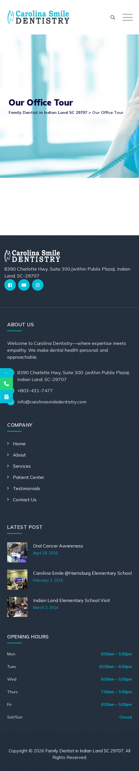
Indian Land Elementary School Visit (71, 600)
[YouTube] (24, 285)
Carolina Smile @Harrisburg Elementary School (82, 573)
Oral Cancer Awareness (58, 546)
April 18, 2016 (45, 553)
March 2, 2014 (45, 607)
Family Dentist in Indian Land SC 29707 (84, 750)
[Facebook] (10, 285)
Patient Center (28, 477)
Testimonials (26, 488)
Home (19, 443)
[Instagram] (37, 285)
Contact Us (25, 499)
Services (22, 466)
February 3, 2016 (48, 580)
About (19, 455)
